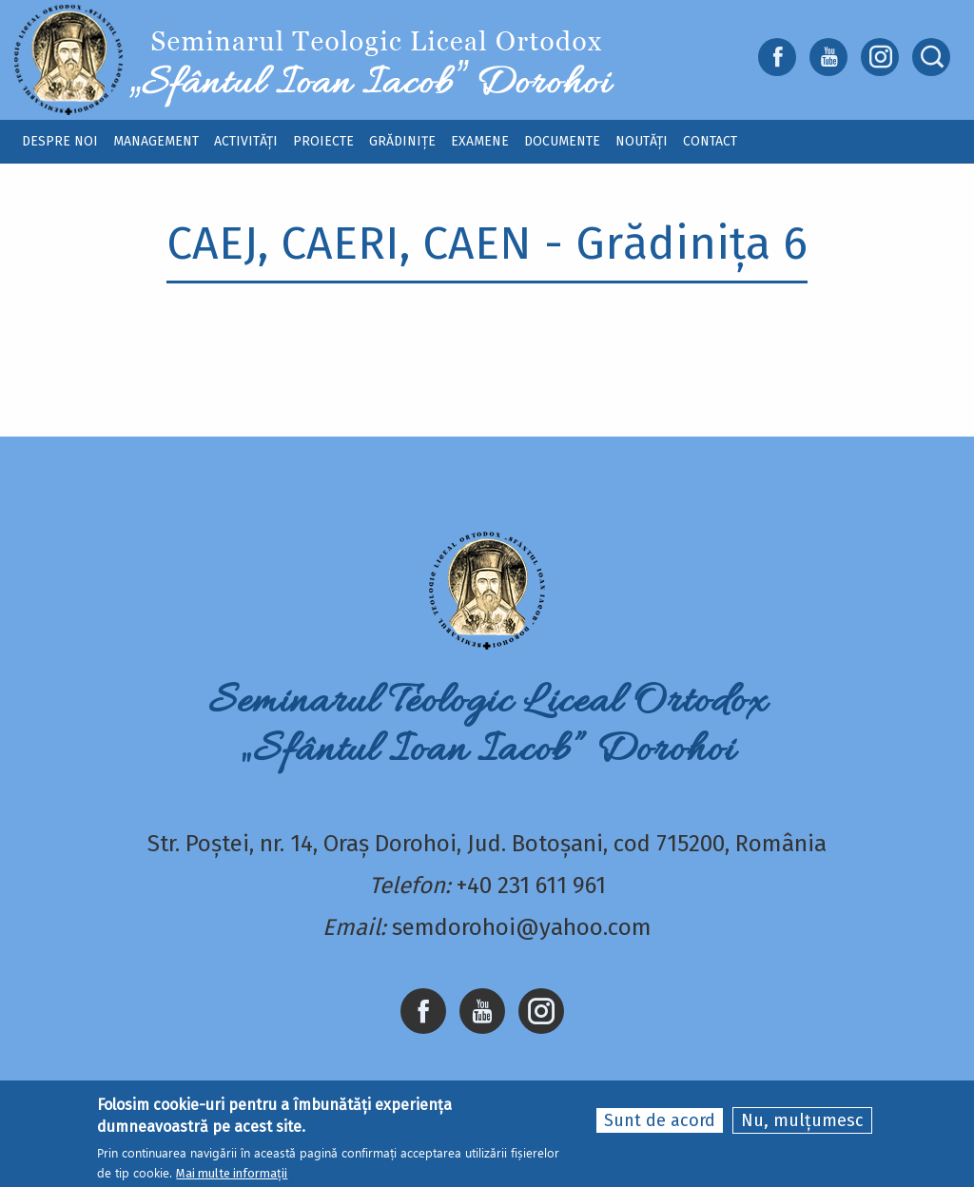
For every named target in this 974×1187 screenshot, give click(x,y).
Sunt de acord (659, 1122)
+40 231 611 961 (531, 885)
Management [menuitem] (156, 141)
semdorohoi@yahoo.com (522, 927)
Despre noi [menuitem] (60, 141)
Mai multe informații (231, 1175)
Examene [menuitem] (480, 141)
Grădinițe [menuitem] (402, 141)
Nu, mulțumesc (802, 1122)
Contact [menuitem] (710, 141)
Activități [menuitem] (246, 141)
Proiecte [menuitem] (323, 141)
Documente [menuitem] (562, 141)
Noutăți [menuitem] (641, 141)
